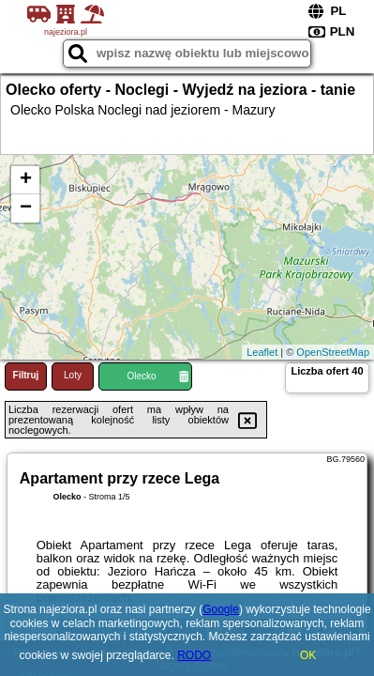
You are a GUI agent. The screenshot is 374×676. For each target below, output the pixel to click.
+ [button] (26, 180)
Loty (73, 375)
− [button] (26, 208)
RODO (194, 655)
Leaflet (262, 352)
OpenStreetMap (332, 352)
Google (220, 609)
